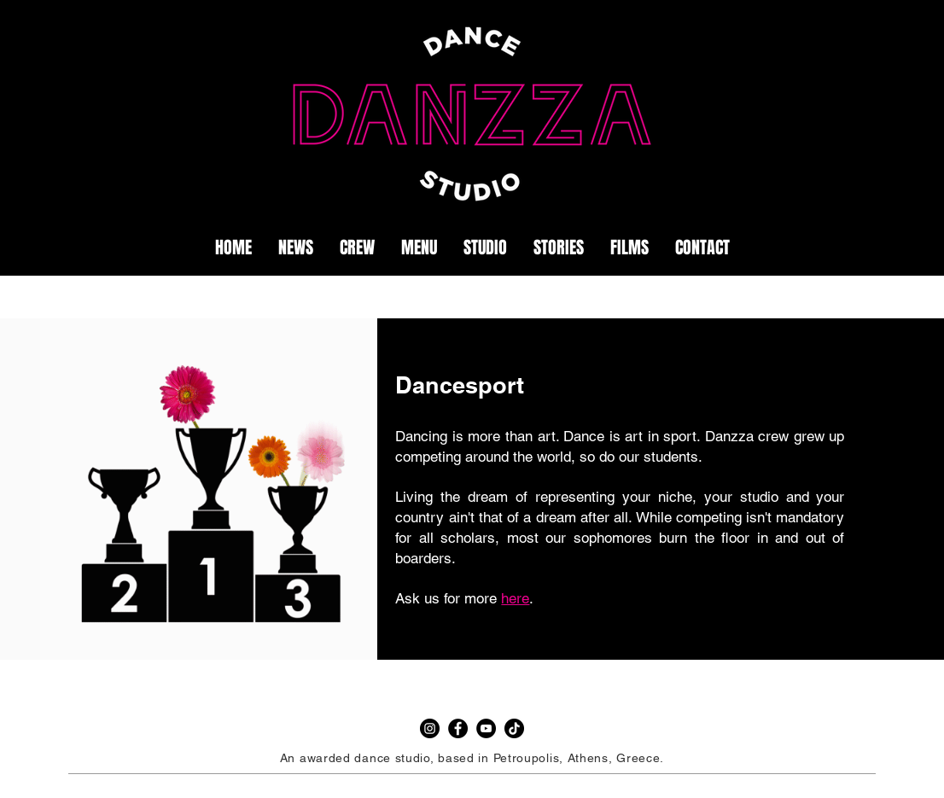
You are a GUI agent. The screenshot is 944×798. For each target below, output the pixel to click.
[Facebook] (458, 728)
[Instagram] (430, 728)
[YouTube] (486, 728)
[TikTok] (514, 728)
